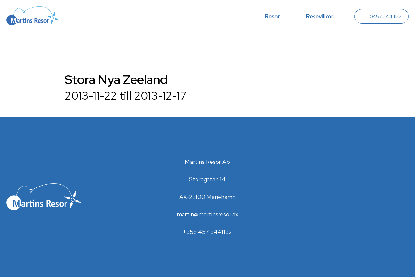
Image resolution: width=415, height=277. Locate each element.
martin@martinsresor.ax (207, 214)
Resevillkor (319, 16)
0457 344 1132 (386, 16)
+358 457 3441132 (207, 231)
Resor (272, 16)
